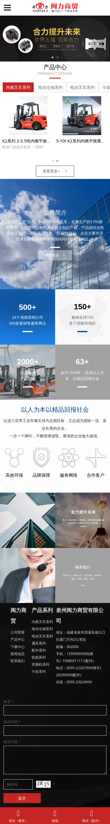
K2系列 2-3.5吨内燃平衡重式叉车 (32, 141)
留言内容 (12, 741)
